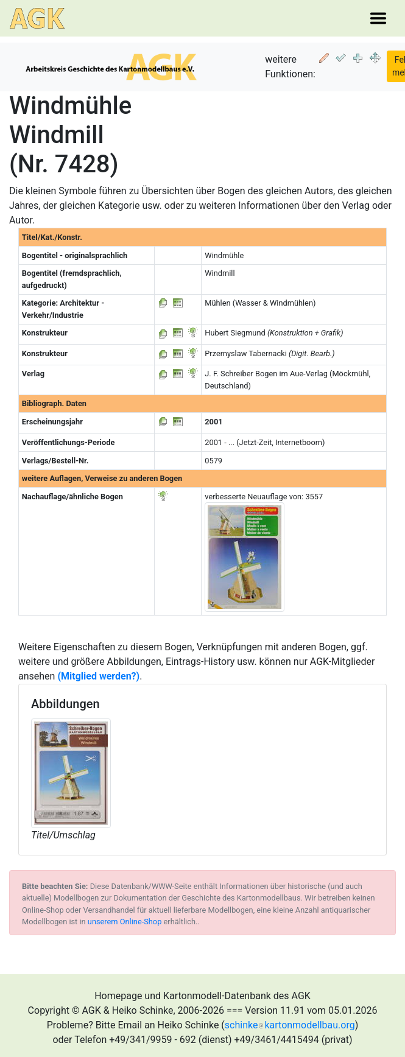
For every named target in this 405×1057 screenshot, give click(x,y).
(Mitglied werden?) (98, 676)
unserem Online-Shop (125, 921)
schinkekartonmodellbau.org (290, 1025)
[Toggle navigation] (378, 18)
